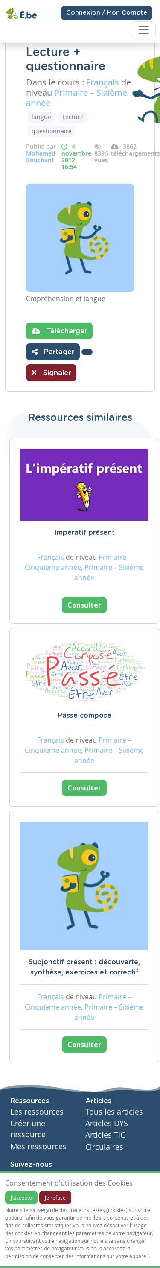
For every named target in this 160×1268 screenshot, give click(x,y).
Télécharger (59, 331)
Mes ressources (38, 1146)
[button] (87, 352)
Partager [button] (53, 351)
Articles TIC (105, 1135)
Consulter (84, 605)
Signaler (51, 372)
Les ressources (37, 1112)
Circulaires (104, 1147)
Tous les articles (114, 1112)
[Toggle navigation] (144, 29)
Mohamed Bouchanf (40, 156)
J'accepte (21, 1197)
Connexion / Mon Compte (106, 13)
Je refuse (55, 1197)
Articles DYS (106, 1123)
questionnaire (52, 131)
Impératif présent (84, 532)
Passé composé (84, 715)
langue (41, 117)
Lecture (73, 117)
